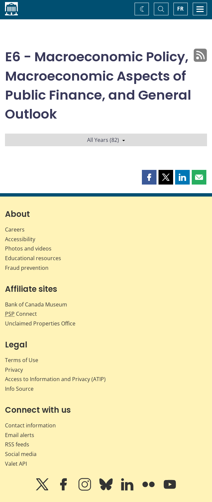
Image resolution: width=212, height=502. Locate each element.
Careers (15, 229)
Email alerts (19, 435)
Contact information (30, 425)
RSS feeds (17, 444)
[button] (149, 177)
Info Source (19, 388)
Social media (21, 454)
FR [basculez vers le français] (180, 8)
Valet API (16, 463)
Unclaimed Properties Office (40, 323)
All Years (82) (106, 140)
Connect (21, 313)
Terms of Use (21, 360)
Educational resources (33, 258)
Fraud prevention (27, 267)
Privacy (14, 369)
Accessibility (20, 239)
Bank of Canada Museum (36, 304)
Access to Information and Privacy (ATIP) (55, 379)
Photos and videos (28, 248)
